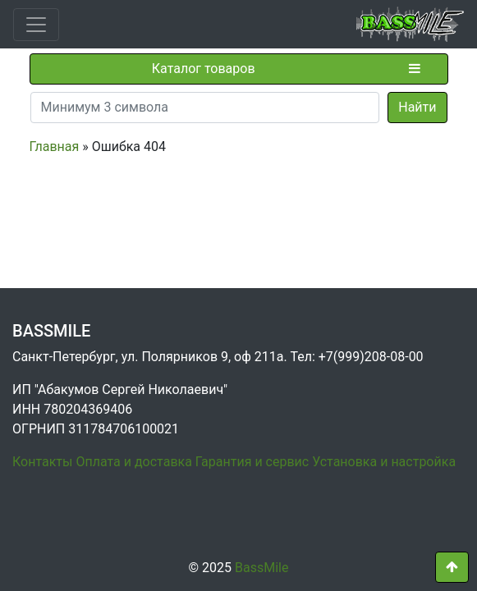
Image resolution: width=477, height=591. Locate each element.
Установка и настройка (384, 462)
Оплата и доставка (133, 462)
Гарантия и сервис (252, 462)
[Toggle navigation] (36, 24)
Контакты (42, 462)
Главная (55, 146)
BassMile (261, 567)
